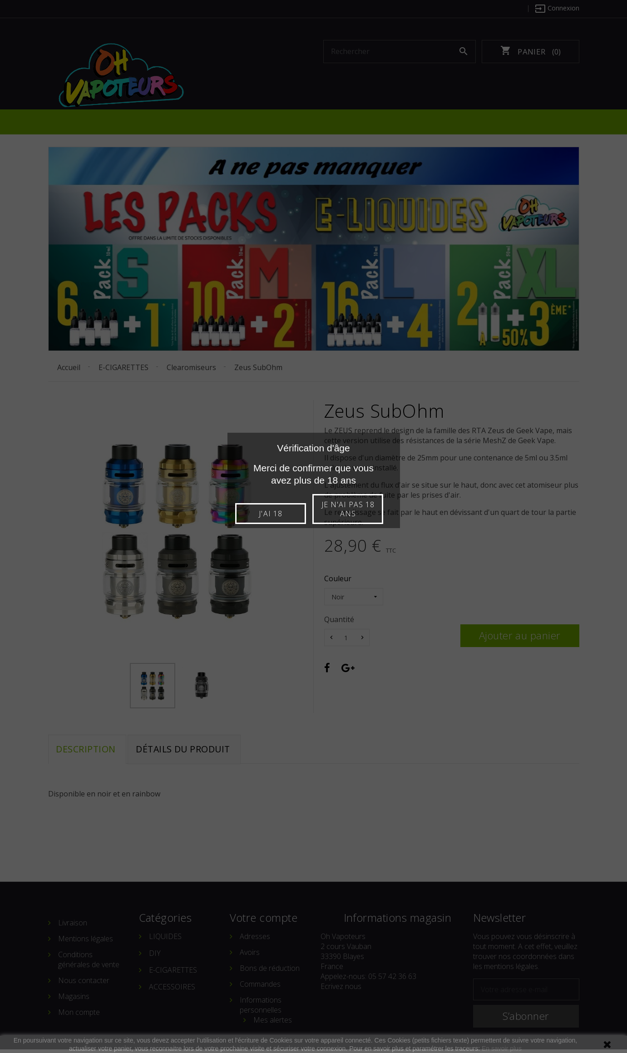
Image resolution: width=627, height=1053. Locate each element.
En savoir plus (502, 1048)
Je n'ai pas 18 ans (354, 509)
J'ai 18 (272, 514)
